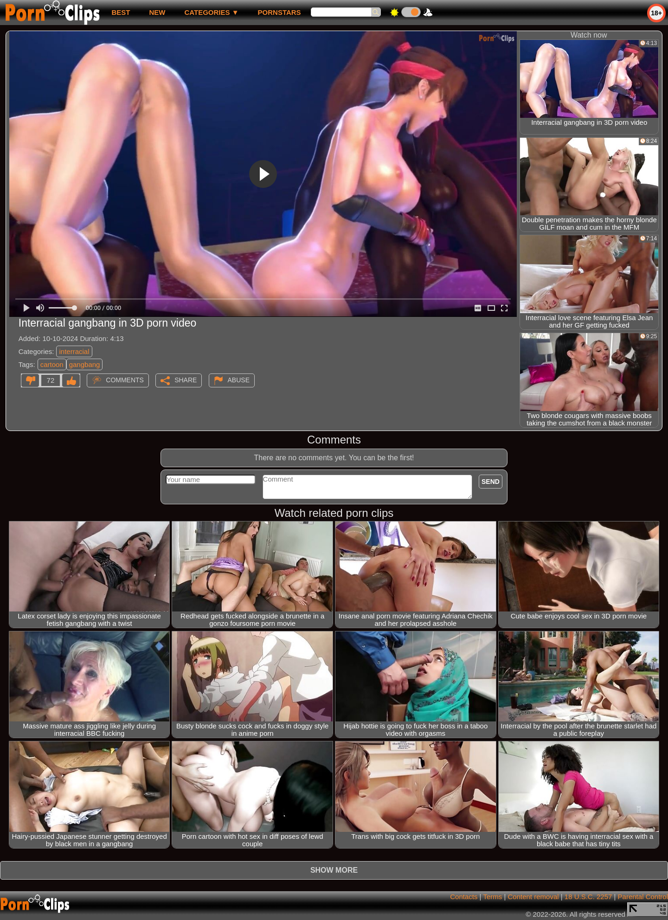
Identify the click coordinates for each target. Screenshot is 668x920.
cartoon (52, 364)
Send (491, 481)
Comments (125, 380)
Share (185, 380)
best (120, 12)
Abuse (239, 380)
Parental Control (643, 897)
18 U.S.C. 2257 (588, 897)
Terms (492, 897)
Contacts (463, 897)
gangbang (84, 364)
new (157, 12)
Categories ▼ (211, 12)
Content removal (533, 897)
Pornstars (279, 12)
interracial (74, 351)
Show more (334, 870)
